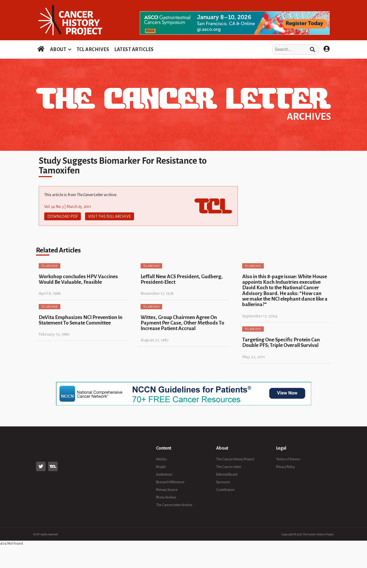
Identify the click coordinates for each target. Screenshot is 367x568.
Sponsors (223, 482)
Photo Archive (166, 497)
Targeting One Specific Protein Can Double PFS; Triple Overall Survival (281, 342)
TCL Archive (49, 265)
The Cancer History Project (235, 459)
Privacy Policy (285, 467)
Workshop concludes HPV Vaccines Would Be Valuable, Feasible (78, 279)
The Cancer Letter (228, 467)
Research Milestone (170, 482)
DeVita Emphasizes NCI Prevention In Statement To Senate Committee (80, 320)
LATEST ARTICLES (134, 49)
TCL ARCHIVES (93, 49)
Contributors (225, 490)
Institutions (164, 474)
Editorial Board (226, 474)
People (161, 467)
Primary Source (167, 490)
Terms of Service (288, 459)
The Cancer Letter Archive (174, 505)
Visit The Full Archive (109, 216)
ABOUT (58, 49)
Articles (161, 459)
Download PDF (62, 216)
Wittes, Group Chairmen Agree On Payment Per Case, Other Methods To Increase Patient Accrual (182, 323)
